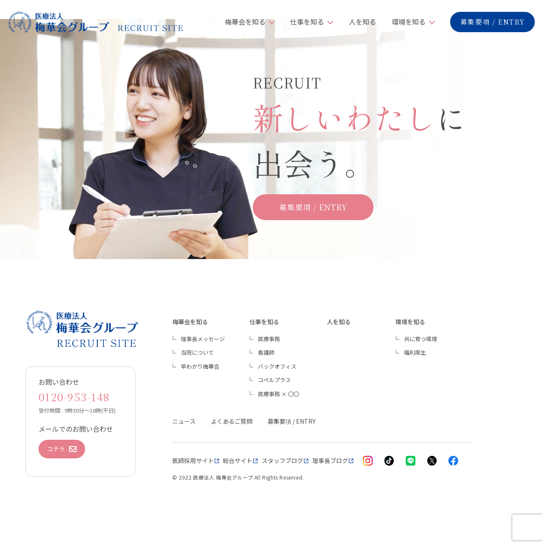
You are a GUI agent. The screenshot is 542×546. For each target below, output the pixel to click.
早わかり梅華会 (200, 366)
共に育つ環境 (420, 339)
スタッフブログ (282, 460)
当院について (197, 352)
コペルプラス (274, 380)
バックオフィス (277, 366)
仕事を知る (307, 22)
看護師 (266, 352)
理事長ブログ (330, 460)
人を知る (362, 22)
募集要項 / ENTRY (492, 22)
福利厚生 (415, 352)
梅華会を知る (245, 22)
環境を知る (409, 22)
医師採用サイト (193, 460)
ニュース (184, 421)
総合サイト (237, 460)
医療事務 (269, 339)
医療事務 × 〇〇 (278, 394)
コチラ (62, 448)
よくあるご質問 (231, 421)
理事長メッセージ (203, 339)
